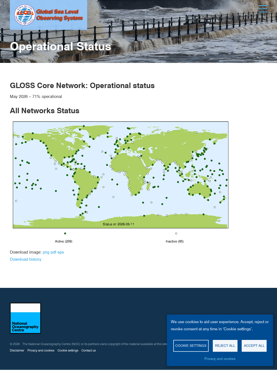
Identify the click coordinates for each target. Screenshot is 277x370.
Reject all (225, 346)
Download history (25, 259)
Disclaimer (17, 350)
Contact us (88, 350)
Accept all (254, 346)
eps (61, 252)
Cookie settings (68, 350)
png (46, 252)
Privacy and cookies (40, 350)
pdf (53, 252)
